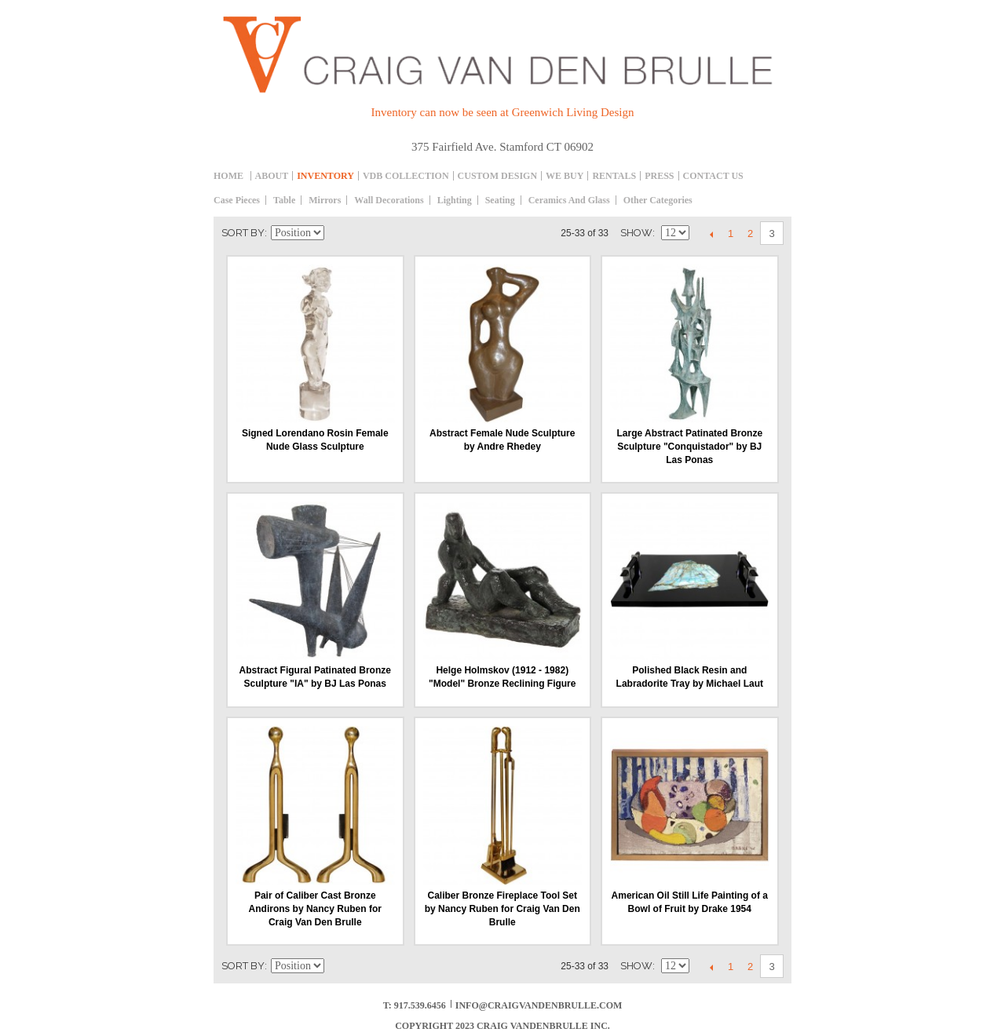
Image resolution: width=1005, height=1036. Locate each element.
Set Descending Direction (338, 233)
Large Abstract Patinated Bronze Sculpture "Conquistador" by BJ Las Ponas (689, 446)
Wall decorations (388, 200)
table (284, 200)
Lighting (454, 200)
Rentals (614, 176)
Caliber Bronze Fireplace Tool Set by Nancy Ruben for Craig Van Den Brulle (502, 909)
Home (228, 176)
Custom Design (497, 176)
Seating (500, 200)
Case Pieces (237, 200)
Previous (711, 234)
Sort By (243, 233)
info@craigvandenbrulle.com (539, 1005)
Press (659, 176)
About (272, 176)
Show (636, 233)
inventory (325, 176)
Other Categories (658, 200)
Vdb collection (406, 176)
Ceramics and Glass (569, 200)
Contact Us (713, 176)
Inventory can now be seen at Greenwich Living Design (502, 112)
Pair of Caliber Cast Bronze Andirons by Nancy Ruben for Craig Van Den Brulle (315, 909)
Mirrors (325, 200)
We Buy (564, 176)
